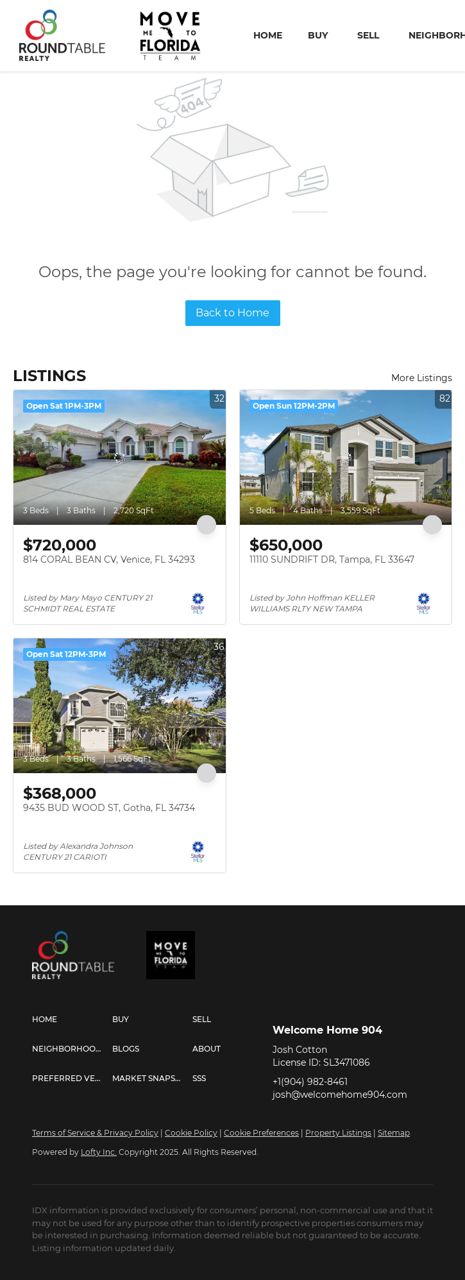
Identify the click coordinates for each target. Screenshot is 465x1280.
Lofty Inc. (99, 1152)
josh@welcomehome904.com (340, 1094)
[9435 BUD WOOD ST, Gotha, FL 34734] (119, 705)
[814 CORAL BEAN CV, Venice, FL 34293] (119, 457)
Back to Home (232, 313)
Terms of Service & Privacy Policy (95, 1133)
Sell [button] (368, 35)
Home (267, 35)
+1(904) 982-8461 (310, 1082)
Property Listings (338, 1133)
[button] (72, 1019)
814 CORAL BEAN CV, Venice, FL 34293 (109, 559)
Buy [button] (318, 35)
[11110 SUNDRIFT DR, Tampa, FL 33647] (346, 457)
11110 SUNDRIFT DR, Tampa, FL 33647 (331, 559)
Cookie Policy (191, 1133)
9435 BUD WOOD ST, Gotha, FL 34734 (109, 808)
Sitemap (394, 1133)
